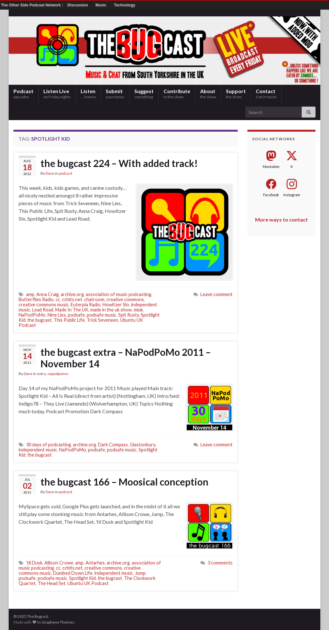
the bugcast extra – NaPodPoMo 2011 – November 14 (125, 357)
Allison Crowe (58, 562)
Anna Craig (47, 294)
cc (58, 299)
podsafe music (101, 315)
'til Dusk (34, 562)
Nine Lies (57, 315)
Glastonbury (142, 444)
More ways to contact (281, 219)
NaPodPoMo (32, 315)
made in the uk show (111, 309)
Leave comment (216, 294)
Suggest (144, 93)
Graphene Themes (58, 622)
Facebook (271, 195)
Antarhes (95, 562)
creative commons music (44, 304)
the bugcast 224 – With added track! (119, 163)
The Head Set (52, 583)
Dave (50, 173)
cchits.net (72, 299)
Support (236, 93)
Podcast (23, 93)
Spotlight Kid (82, 578)
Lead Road (42, 309)
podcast (65, 173)
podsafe (76, 315)
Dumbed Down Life (73, 573)
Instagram (291, 195)
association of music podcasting (118, 294)
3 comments (220, 562)
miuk (138, 309)
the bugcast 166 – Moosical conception (124, 481)
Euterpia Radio (86, 304)
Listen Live (57, 93)
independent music (38, 449)
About (208, 93)
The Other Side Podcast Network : (32, 5)
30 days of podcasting (48, 444)
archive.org (72, 294)
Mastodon (271, 166)
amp (30, 294)
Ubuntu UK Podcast (88, 583)
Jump (140, 573)
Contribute (177, 93)
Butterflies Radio (36, 299)
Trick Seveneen (102, 320)
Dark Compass (113, 444)
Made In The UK (71, 309)
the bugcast (39, 320)
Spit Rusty (128, 315)
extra (41, 373)
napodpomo (58, 373)
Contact (266, 93)
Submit (115, 93)
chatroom (94, 299)
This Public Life (69, 320)
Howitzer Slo (115, 304)
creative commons (125, 299)
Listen (88, 93)
